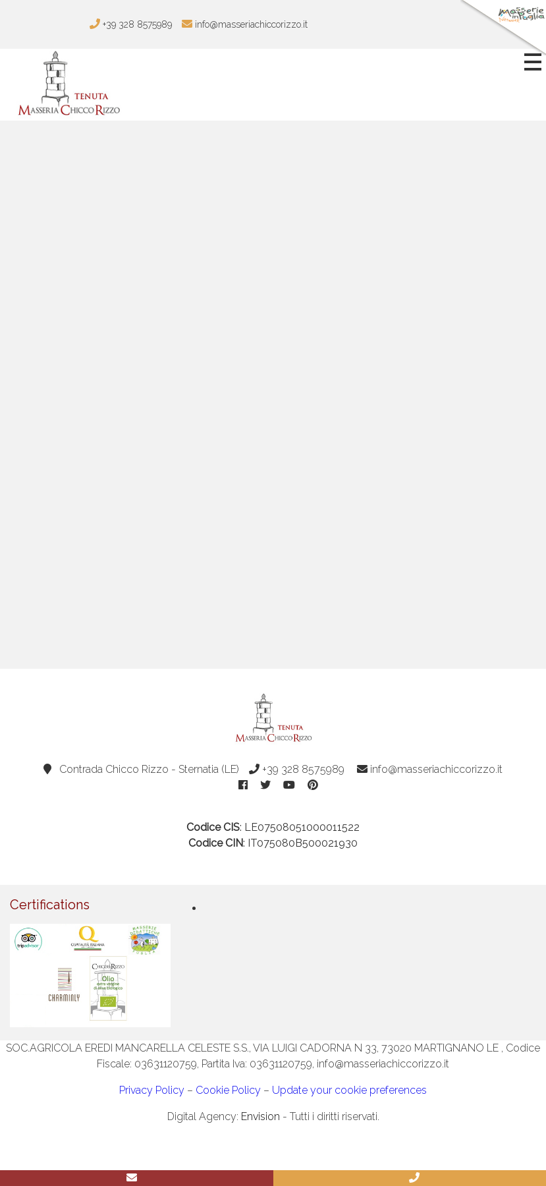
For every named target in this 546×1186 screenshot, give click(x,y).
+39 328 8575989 (296, 769)
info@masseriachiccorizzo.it (430, 769)
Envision (260, 1116)
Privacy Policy (151, 1090)
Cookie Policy (228, 1090)
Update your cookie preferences (349, 1090)
